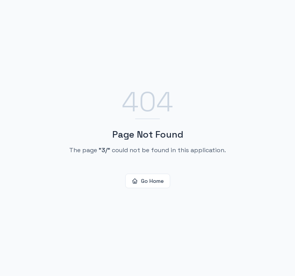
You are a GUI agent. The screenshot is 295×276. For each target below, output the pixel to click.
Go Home (148, 180)
